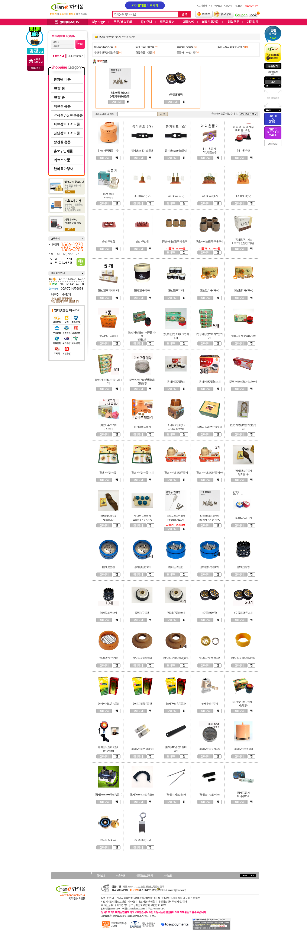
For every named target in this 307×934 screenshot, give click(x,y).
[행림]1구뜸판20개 (176, 612)
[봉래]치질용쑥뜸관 (142, 703)
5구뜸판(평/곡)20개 (243, 612)
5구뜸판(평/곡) (209, 612)
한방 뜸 (110, 36)
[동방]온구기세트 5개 (108, 290)
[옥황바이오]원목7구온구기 (209, 241)
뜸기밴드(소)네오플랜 (176, 150)
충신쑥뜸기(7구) (243, 196)
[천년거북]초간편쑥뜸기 (176, 472)
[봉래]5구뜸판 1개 (243, 518)
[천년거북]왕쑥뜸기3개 (142, 472)
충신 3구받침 (142, 241)
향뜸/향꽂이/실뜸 (143, 52)
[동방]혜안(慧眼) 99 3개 (209, 381)
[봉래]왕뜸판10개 (142, 567)
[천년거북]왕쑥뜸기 (108, 472)
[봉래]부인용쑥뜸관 (175, 703)
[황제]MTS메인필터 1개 (142, 749)
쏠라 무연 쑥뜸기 (209, 703)
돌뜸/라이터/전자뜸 (186, 52)
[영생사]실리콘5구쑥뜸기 (209, 427)
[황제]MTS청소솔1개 (176, 794)
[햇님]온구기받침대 (142, 658)
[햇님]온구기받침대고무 (243, 658)
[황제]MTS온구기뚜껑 (209, 749)
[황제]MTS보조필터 (243, 749)
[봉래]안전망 (243, 567)
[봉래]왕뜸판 (108, 567)
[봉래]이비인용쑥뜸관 (108, 703)
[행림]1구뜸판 (142, 612)
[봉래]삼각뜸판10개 (209, 567)
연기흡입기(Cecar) (142, 840)
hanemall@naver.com (176, 890)
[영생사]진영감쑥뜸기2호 (243, 335)
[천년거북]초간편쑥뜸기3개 (209, 472)
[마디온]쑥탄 (243, 150)
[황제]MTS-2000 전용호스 (142, 794)
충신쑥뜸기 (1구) (142, 196)
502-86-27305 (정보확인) (144, 897)
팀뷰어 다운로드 (148, 915)
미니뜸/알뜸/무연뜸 (103, 46)
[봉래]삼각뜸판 (175, 567)
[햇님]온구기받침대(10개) (176, 658)
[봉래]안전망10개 (108, 612)
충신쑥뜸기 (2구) (176, 196)
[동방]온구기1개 (142, 290)
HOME (102, 36)
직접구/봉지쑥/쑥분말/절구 (231, 46)
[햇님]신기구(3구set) (243, 290)
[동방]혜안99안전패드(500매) (243, 381)
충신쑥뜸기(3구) (209, 196)
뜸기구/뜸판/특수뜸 (125, 36)
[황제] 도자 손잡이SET (209, 794)
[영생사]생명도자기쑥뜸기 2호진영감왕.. (142, 336)
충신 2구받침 (108, 241)
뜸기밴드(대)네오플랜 (142, 150)
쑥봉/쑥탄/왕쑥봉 (185, 46)
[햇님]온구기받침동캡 (209, 658)
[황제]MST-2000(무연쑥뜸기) (108, 794)
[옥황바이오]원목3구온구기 (175, 241)
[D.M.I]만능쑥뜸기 (108, 840)
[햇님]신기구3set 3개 (108, 335)
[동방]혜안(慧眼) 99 (176, 381)
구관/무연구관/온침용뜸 (106, 52)
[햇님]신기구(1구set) (209, 290)
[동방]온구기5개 (176, 290)
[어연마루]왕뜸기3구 (108, 150)
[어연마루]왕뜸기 (142, 427)
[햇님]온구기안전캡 (108, 658)
